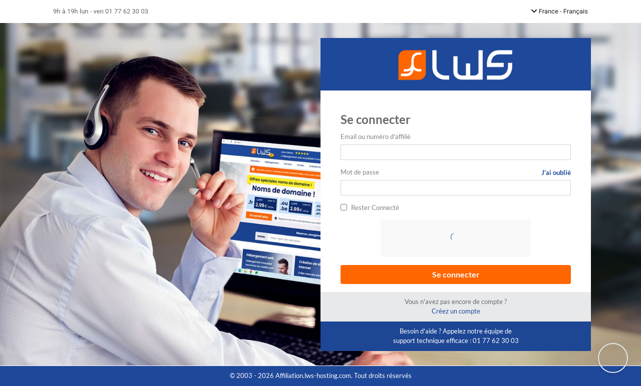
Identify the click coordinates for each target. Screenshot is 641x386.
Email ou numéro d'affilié (376, 136)
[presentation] (457, 239)
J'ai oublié (556, 172)
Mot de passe (360, 172)
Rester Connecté (375, 208)
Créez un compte (456, 311)
